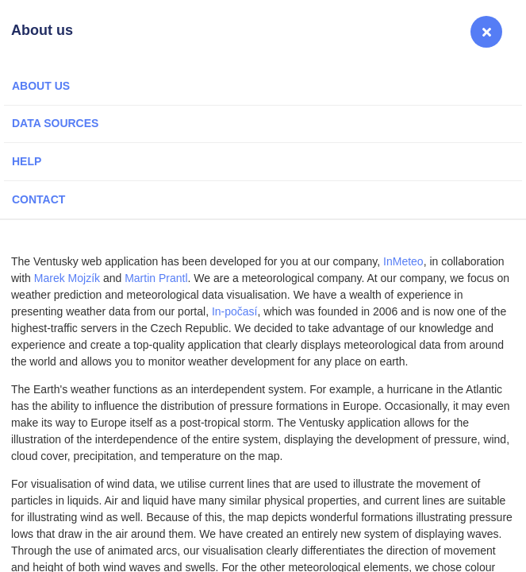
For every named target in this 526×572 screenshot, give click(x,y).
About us (41, 85)
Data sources (55, 123)
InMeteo (403, 261)
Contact (38, 199)
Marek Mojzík (67, 278)
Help (26, 161)
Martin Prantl (156, 278)
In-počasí (235, 311)
